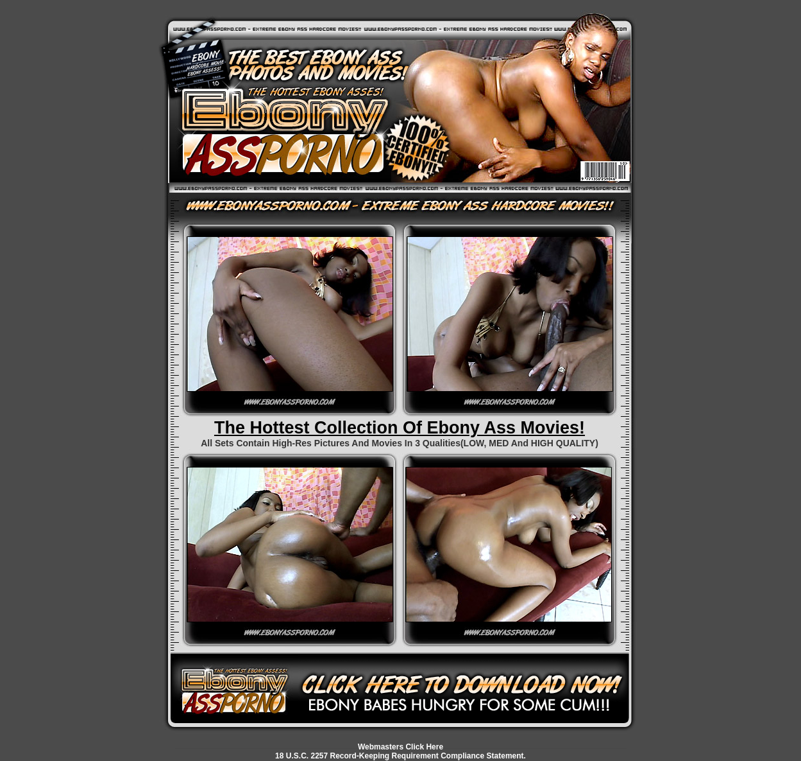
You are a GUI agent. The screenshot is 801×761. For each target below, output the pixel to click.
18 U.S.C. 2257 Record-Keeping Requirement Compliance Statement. (400, 755)
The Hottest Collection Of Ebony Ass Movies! (399, 427)
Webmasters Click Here (400, 746)
